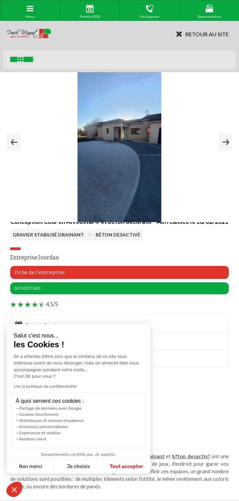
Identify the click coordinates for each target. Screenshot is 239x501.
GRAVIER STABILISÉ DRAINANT (48, 234)
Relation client (32, 439)
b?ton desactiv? (191, 456)
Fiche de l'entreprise (39, 272)
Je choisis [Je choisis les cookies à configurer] (78, 467)
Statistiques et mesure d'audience (51, 420)
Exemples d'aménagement (20, 59)
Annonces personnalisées (43, 426)
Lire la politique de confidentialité (45, 386)
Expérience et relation (40, 433)
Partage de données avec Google (50, 408)
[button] (14, 489)
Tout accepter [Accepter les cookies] (126, 467)
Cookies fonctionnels (39, 414)
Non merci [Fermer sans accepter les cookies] (30, 467)
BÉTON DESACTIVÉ (118, 234)
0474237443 (27, 288)
